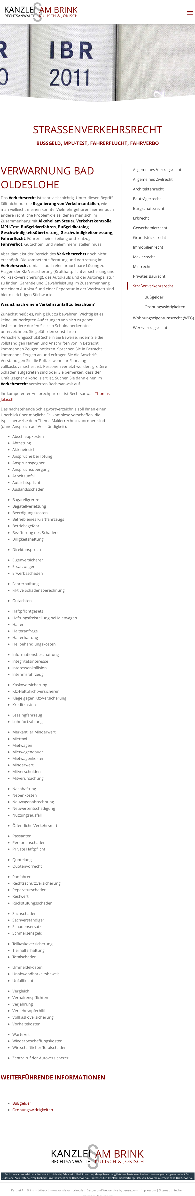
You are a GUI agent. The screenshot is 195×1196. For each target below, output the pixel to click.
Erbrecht (141, 218)
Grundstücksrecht (149, 237)
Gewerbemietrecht (150, 227)
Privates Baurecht (149, 276)
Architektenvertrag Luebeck (31, 1178)
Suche (177, 1190)
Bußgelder (154, 297)
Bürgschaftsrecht (148, 208)
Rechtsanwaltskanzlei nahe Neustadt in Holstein (33, 1174)
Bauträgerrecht (147, 198)
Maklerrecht (144, 257)
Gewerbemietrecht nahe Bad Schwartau (170, 1178)
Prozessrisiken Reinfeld (104, 1178)
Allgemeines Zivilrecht (153, 179)
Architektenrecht (148, 189)
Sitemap (164, 1190)
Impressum (148, 1190)
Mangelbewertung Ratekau (110, 1174)
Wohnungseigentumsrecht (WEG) (163, 318)
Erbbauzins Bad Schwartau (78, 1174)
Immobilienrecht (148, 247)
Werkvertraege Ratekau (132, 1178)
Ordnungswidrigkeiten (165, 306)
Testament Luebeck (138, 1174)
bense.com (130, 1190)
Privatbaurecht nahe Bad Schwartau (68, 1178)
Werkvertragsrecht (150, 327)
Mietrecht (142, 266)
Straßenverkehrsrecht (153, 286)
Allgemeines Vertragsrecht (157, 169)
